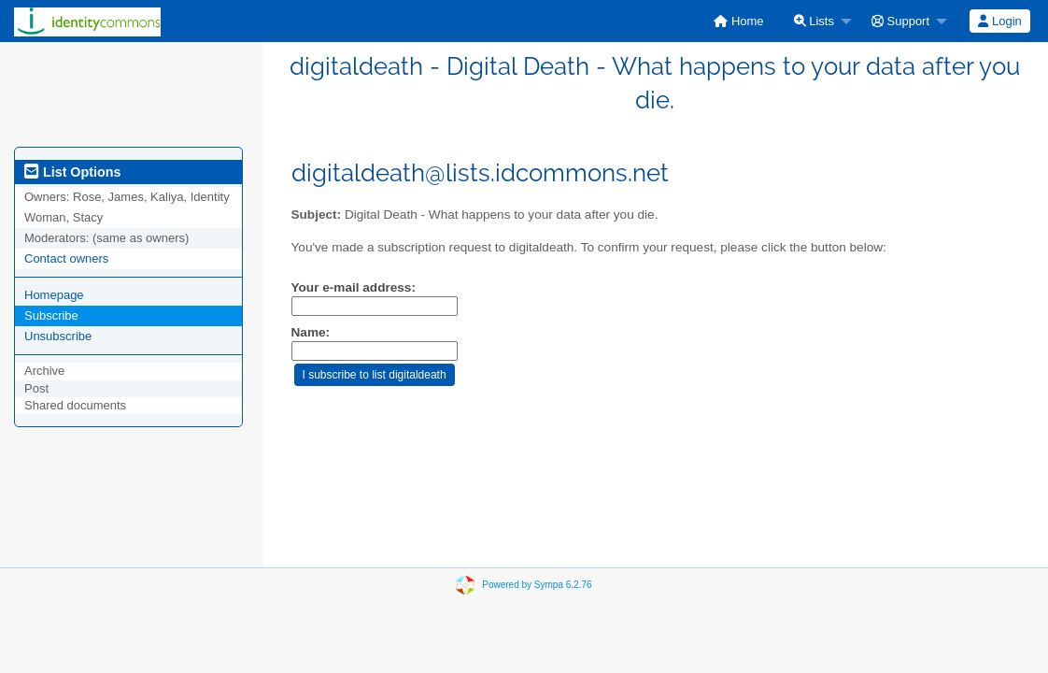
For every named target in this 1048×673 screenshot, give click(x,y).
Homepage (54, 295)
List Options (72, 172)
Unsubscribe (58, 336)
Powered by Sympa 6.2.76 (536, 585)
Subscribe (51, 315)
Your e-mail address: (353, 287)
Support (900, 21)
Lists (814, 21)
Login (999, 21)
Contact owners (66, 258)
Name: (311, 332)
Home (738, 21)
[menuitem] (738, 21)
